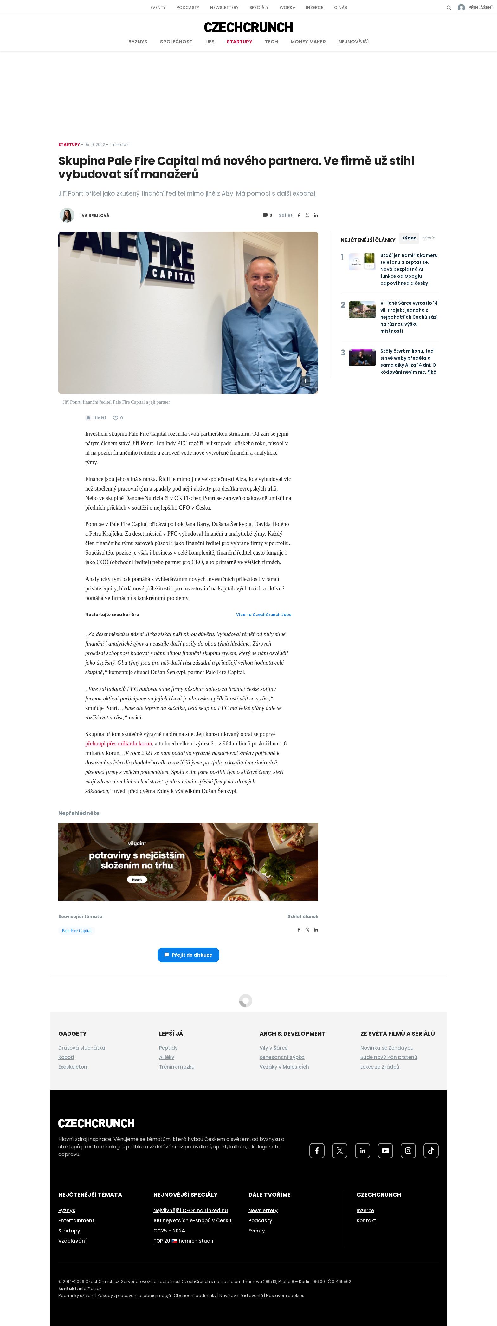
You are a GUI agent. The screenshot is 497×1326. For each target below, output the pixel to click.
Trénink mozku (177, 1066)
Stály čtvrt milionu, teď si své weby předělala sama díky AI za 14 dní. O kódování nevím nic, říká (408, 361)
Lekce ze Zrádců (379, 1066)
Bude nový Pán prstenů (388, 1057)
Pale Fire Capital (77, 930)
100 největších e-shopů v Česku (192, 1220)
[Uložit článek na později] (95, 418)
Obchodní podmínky (195, 1295)
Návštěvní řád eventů (241, 1295)
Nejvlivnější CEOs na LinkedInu (190, 1210)
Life (209, 41)
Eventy (158, 7)
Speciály (259, 7)
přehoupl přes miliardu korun (118, 743)
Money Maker (308, 41)
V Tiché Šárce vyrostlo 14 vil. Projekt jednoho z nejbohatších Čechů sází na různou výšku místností (409, 317)
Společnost (176, 41)
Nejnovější (354, 41)
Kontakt (366, 1220)
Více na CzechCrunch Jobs (263, 614)
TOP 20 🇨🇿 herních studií (183, 1241)
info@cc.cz (90, 1288)
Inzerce (314, 7)
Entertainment (76, 1220)
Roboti (66, 1057)
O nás (340, 7)
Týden (409, 238)
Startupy (239, 41)
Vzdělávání (72, 1241)
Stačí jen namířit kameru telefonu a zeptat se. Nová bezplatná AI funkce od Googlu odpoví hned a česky (409, 269)
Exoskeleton (72, 1066)
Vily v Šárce (273, 1047)
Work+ (287, 7)
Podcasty (188, 7)
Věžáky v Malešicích (284, 1066)
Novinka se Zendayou (387, 1047)
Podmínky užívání (76, 1295)
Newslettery (224, 7)
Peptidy (168, 1047)
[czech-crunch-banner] (188, 861)
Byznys (137, 41)
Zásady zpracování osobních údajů (134, 1295)
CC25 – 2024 (169, 1230)
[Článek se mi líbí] (118, 418)
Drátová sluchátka (81, 1047)
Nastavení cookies (285, 1295)
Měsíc (429, 238)
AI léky (166, 1057)
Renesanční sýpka (282, 1057)
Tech (271, 41)
